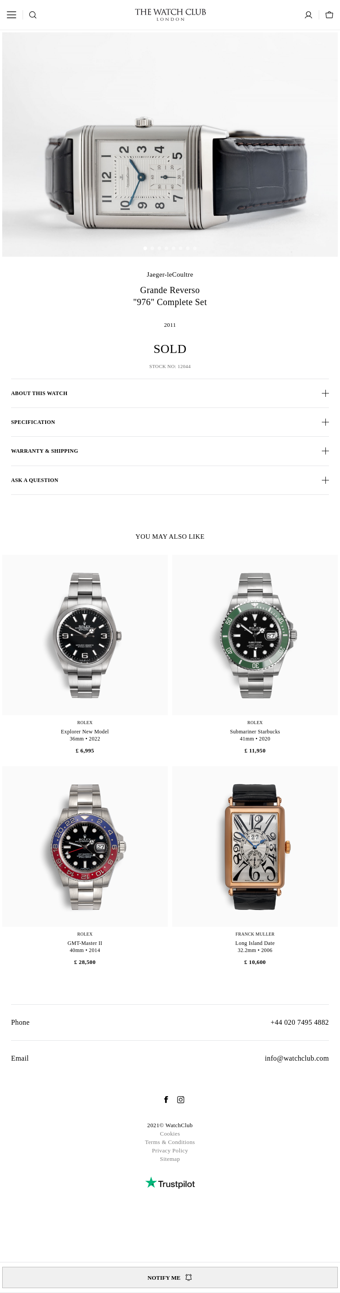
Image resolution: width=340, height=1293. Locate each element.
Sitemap (170, 1159)
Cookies (170, 1133)
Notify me (169, 1277)
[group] (170, 144)
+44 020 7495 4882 (299, 1022)
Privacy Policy (170, 1150)
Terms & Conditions (170, 1142)
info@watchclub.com (297, 1058)
